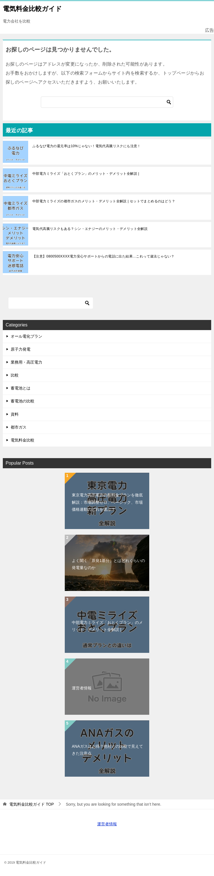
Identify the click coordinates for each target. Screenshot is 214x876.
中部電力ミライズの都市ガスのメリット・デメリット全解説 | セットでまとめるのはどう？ (103, 201)
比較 (15, 375)
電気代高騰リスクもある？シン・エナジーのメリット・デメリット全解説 (90, 229)
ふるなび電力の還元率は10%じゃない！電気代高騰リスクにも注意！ (86, 146)
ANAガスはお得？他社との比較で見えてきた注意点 (107, 750)
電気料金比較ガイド (32, 8)
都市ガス (18, 427)
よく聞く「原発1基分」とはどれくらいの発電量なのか (108, 564)
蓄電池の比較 (22, 401)
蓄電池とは (20, 388)
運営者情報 (82, 688)
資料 (15, 414)
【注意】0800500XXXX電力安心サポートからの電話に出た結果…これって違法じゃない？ (103, 256)
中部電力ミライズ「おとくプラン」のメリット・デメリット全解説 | (85, 174)
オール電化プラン (26, 336)
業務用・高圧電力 (26, 362)
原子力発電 (20, 349)
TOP (31, 804)
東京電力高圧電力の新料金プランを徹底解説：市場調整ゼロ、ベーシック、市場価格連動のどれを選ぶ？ (107, 502)
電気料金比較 (22, 440)
